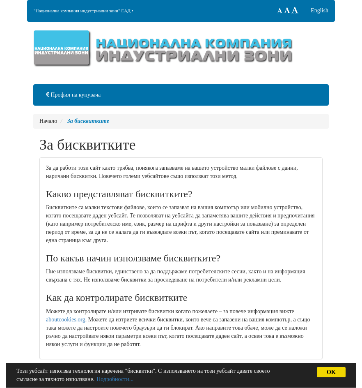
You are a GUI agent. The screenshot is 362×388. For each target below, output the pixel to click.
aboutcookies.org (65, 319)
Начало (48, 121)
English (319, 10)
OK (331, 372)
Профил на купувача (73, 95)
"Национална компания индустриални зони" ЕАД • (83, 10)
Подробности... (114, 379)
